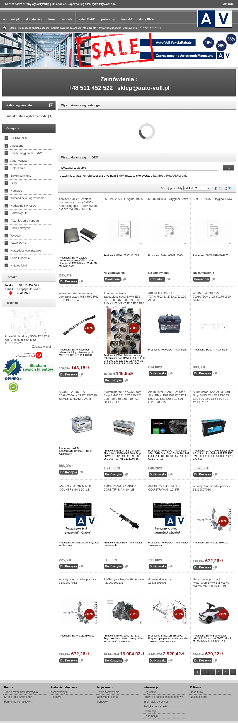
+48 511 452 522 (90, 87)
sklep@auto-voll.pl (143, 87)
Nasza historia (198, 696)
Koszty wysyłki (59, 692)
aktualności (33, 19)
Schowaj (227, 3)
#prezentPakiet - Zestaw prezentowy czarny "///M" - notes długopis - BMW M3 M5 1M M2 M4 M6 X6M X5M (78, 204)
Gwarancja (149, 711)
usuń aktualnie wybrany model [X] (28, 116)
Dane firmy (196, 692)
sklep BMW (87, 19)
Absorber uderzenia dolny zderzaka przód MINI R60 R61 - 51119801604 (79, 296)
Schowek (102, 701)
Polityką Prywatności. (102, 4)
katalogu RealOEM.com (169, 175)
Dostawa (56, 696)
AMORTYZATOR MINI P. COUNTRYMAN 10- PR (164, 487)
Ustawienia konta (107, 696)
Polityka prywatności (155, 706)
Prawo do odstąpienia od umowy (163, 696)
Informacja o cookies (155, 701)
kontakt (126, 19)
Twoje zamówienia (108, 692)
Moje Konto (89, 28)
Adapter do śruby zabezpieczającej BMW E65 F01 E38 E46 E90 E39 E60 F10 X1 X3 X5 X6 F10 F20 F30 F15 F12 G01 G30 (124, 299)
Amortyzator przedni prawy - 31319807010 (211, 487)
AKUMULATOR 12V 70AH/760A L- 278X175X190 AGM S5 (212, 296)
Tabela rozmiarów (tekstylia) (21, 692)
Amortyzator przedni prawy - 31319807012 (77, 580)
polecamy (108, 19)
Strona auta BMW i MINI (18, 696)
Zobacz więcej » (42, 346)
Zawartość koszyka (109, 28)
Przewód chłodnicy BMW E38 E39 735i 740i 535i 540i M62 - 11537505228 (27, 340)
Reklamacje (150, 716)
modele (67, 19)
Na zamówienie (114, 272)
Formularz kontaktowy (17, 701)
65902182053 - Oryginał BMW (123, 199)
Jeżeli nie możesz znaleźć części (29, 28)
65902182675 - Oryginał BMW (213, 199)
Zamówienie (130, 28)
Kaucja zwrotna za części (66, 28)
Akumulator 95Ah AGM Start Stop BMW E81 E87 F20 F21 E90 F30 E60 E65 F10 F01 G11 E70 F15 (123, 397)
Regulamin (149, 692)
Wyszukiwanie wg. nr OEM (79, 157)
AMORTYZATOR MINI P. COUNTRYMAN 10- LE (75, 487)
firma (52, 19)
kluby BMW (146, 19)
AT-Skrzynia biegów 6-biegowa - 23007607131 (124, 580)
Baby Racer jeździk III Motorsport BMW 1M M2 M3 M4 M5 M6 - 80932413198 (211, 582)
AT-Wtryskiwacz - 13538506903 (159, 580)
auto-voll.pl (11, 19)
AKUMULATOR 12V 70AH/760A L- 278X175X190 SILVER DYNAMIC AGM (78, 395)
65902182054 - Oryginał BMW (168, 199)
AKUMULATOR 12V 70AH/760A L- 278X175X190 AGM (167, 296)
